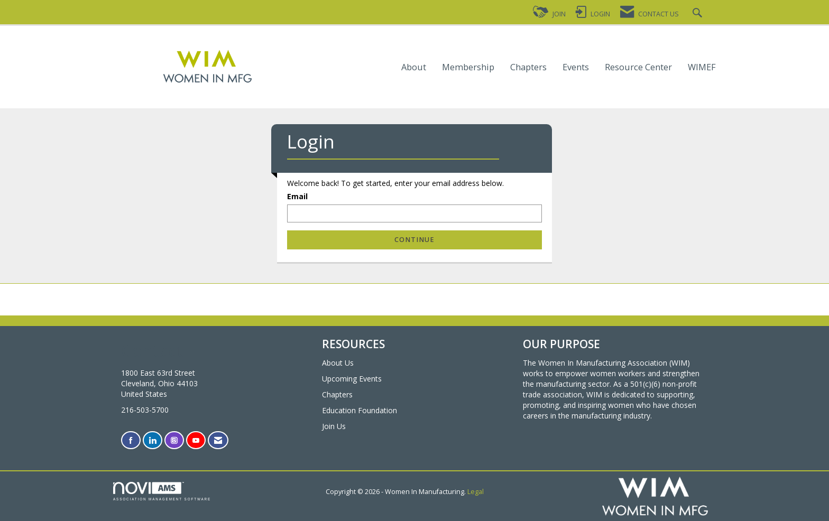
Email (297, 196)
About (413, 67)
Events (576, 67)
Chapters (528, 67)
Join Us (334, 426)
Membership (468, 67)
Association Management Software (162, 491)
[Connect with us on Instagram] (174, 440)
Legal (475, 491)
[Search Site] (698, 14)
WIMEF (702, 67)
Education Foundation (359, 410)
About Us (338, 363)
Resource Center (638, 67)
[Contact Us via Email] (218, 440)
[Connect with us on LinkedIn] (152, 440)
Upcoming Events (352, 379)
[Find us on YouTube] (196, 440)
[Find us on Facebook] (131, 440)
